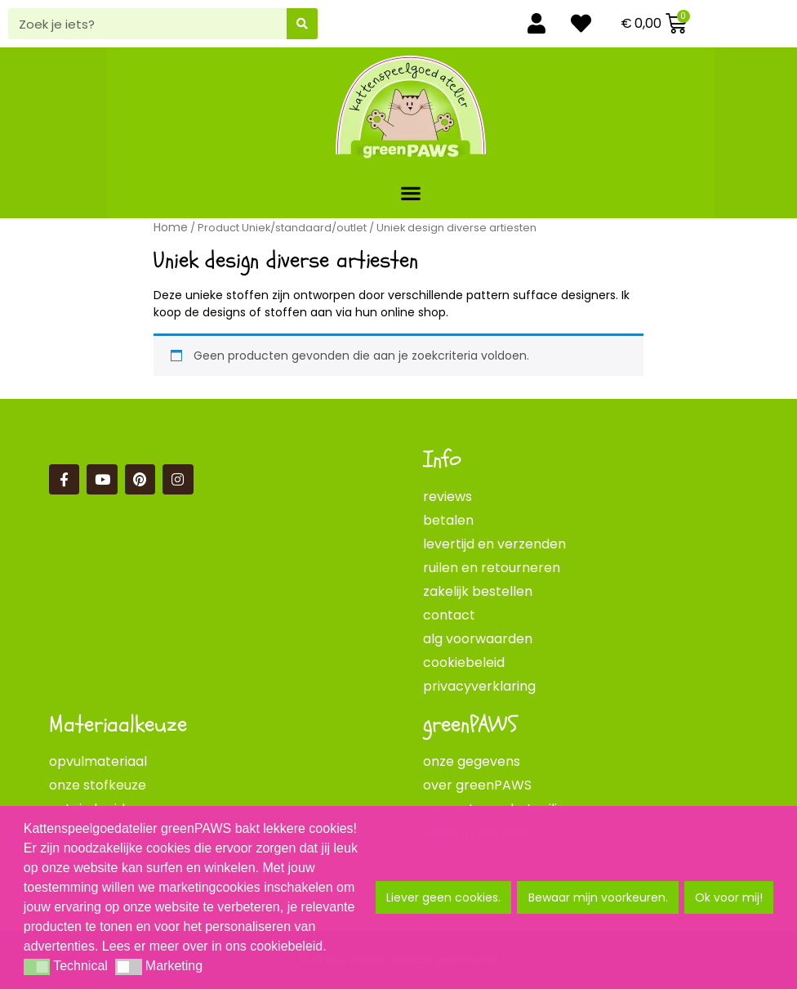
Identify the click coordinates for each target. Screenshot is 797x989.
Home (171, 227)
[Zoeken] (302, 23)
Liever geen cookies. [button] (443, 897)
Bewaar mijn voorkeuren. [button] (598, 897)
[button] (411, 192)
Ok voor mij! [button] (729, 897)
